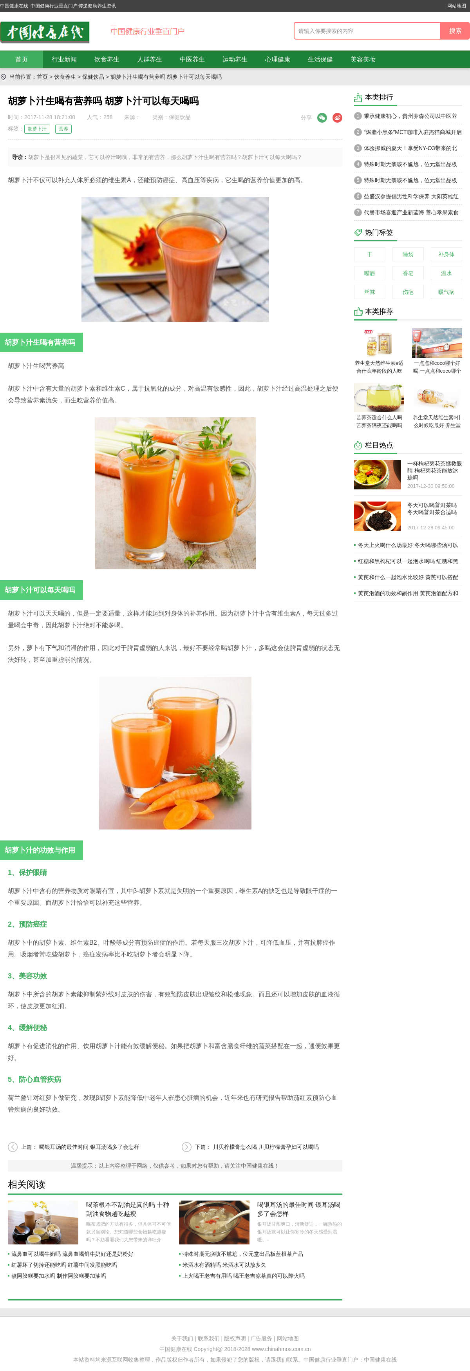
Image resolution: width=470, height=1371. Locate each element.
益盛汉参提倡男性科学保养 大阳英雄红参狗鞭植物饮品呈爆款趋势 (406, 198)
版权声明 (235, 1338)
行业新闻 (64, 59)
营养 (63, 129)
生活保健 (320, 59)
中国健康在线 (380, 1360)
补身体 (446, 254)
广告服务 (261, 1338)
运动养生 (235, 59)
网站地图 (456, 6)
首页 (21, 59)
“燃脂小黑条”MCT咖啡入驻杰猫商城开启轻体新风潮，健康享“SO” (408, 134)
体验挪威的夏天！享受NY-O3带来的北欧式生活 (405, 150)
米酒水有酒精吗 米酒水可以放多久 (224, 1265)
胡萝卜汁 (37, 129)
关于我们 (182, 1338)
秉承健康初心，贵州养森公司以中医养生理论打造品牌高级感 (405, 118)
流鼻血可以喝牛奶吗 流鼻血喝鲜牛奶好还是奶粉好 (72, 1254)
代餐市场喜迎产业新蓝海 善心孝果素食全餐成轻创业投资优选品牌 (406, 214)
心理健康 (277, 59)
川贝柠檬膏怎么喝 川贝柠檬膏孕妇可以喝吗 (266, 1147)
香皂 (408, 273)
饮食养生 (106, 59)
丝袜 (369, 292)
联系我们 (209, 1338)
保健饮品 (93, 77)
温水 (446, 273)
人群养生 (149, 59)
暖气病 (446, 292)
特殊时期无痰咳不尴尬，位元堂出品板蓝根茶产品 (243, 1254)
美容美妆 (363, 59)
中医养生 (192, 59)
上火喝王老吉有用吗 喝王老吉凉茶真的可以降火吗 (244, 1276)
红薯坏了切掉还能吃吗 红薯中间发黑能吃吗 (64, 1265)
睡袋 (408, 254)
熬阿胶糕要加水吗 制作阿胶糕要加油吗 (58, 1276)
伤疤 (408, 292)
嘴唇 (369, 273)
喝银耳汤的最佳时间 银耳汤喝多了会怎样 (89, 1147)
